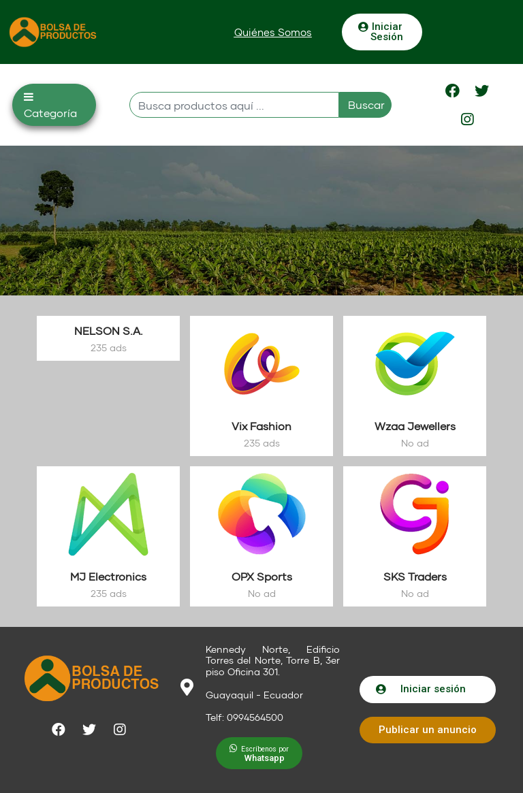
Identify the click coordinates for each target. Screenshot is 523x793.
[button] (273, 32)
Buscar (366, 104)
